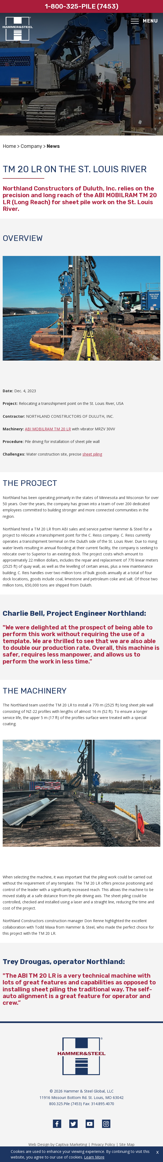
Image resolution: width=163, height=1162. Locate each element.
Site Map (127, 1144)
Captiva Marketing (71, 1144)
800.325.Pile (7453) (65, 1103)
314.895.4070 (102, 1103)
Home (9, 146)
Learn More (94, 1157)
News (53, 146)
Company (31, 146)
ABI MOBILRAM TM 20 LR (48, 428)
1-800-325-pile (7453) (81, 6)
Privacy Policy (103, 1144)
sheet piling (92, 454)
